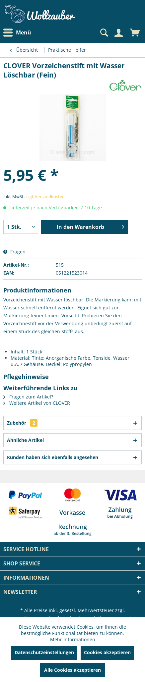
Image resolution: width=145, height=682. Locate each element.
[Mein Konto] (118, 32)
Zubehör (22, 423)
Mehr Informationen (72, 639)
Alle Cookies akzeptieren (72, 670)
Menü (17, 33)
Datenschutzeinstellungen (44, 652)
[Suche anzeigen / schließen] (103, 32)
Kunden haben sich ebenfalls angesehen (52, 457)
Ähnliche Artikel (25, 440)
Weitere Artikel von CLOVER (36, 403)
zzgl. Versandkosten (45, 196)
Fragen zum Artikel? (28, 396)
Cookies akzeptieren (107, 652)
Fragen (14, 251)
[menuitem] (19, 32)
